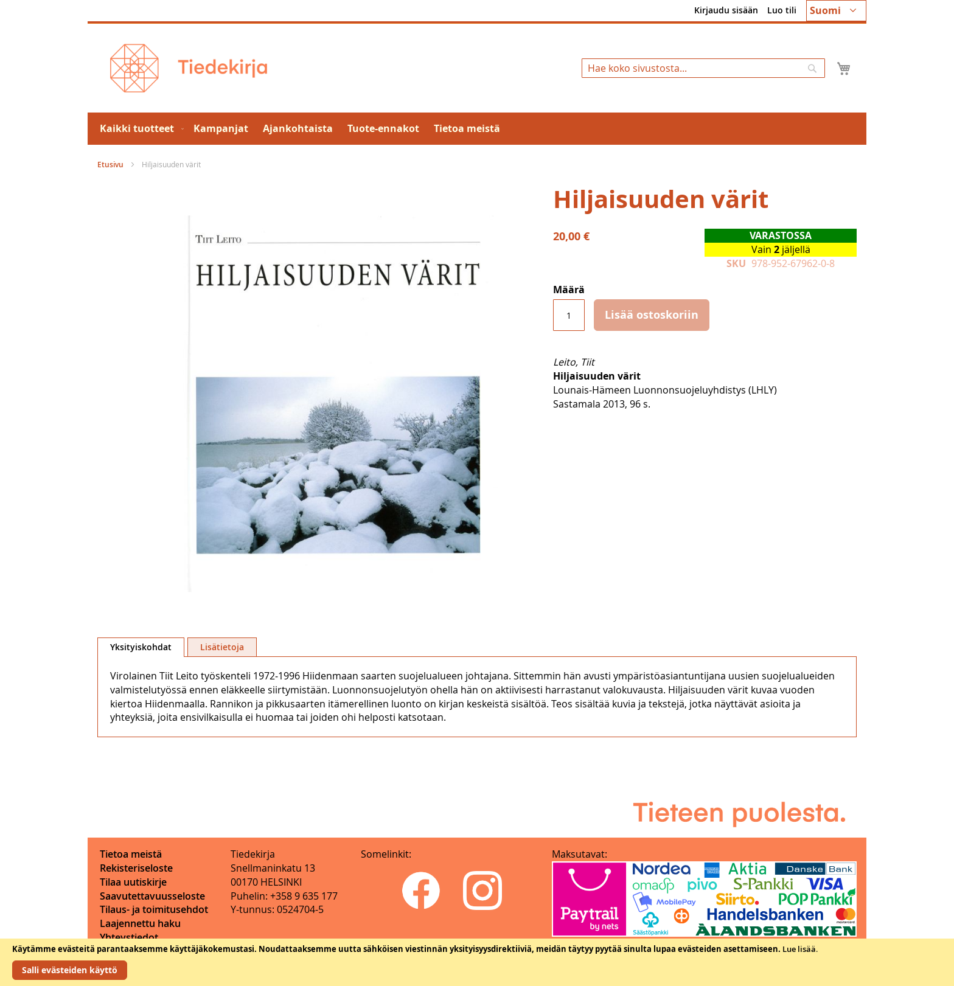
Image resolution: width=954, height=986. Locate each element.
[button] (836, 11)
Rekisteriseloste (136, 868)
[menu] (477, 129)
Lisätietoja (222, 647)
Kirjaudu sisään (726, 10)
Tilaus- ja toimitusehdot (154, 909)
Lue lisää (799, 948)
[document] (477, 962)
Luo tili (781, 10)
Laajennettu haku (140, 923)
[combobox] (703, 68)
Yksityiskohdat (141, 647)
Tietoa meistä (131, 854)
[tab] (140, 647)
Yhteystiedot (129, 937)
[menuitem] (139, 129)
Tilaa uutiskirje (133, 882)
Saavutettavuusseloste (152, 896)
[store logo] (188, 68)
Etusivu (110, 164)
